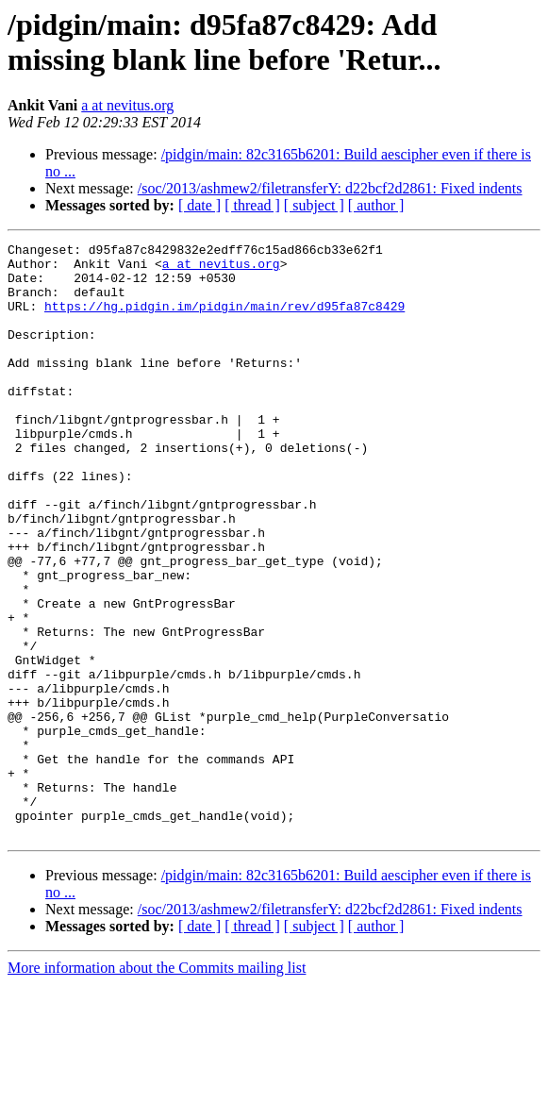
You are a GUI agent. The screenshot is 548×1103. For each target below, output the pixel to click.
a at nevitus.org (127, 105)
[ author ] (376, 205)
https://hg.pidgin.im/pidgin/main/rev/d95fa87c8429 (224, 319)
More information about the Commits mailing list (157, 1086)
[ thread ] (252, 205)
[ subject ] (314, 205)
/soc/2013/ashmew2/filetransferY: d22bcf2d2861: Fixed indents (330, 188)
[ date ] (199, 205)
